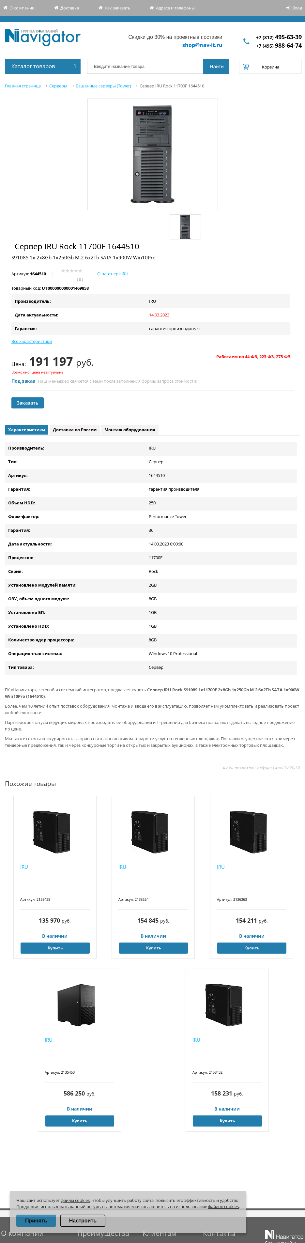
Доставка (69, 8)
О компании (22, 8)
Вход (297, 8)
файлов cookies (223, 1206)
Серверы (58, 86)
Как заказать (117, 8)
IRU (24, 867)
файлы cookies (75, 1200)
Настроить (83, 1220)
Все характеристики (31, 341)
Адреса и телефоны (175, 8)
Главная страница (23, 86)
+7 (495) (279, 46)
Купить (55, 948)
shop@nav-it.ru (202, 45)
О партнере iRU (112, 274)
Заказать (27, 403)
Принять (36, 1220)
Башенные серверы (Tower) (103, 86)
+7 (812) (279, 37)
